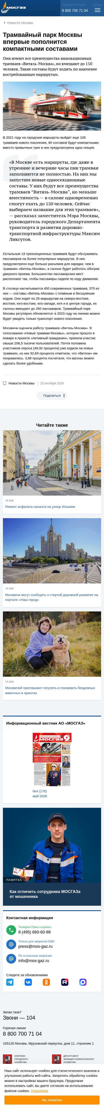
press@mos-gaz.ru (35, 946)
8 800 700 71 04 (75, 11)
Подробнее (39, 1091)
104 (30, 1018)
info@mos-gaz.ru (33, 960)
